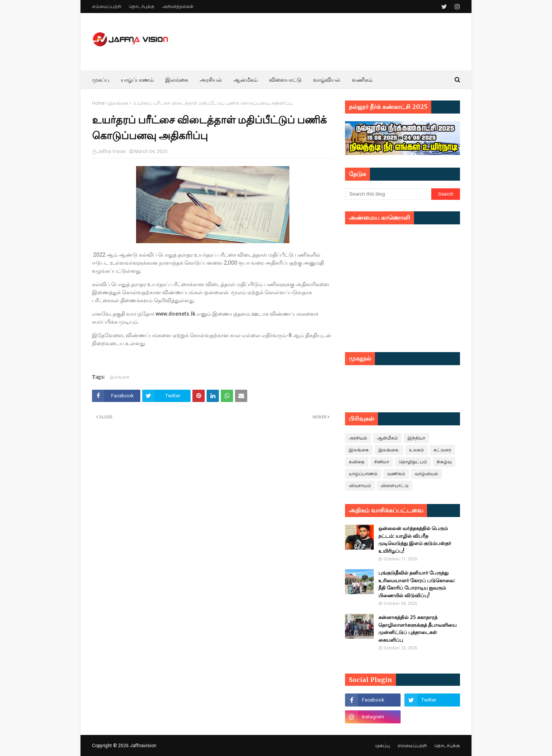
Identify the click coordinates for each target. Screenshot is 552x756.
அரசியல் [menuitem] (211, 80)
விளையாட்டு (395, 485)
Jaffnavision (143, 745)
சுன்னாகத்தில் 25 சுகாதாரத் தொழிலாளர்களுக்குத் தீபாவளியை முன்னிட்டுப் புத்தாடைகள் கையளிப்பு (417, 628)
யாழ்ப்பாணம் (363, 473)
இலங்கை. (388, 450)
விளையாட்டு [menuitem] (285, 80)
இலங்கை (118, 103)
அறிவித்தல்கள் (178, 6)
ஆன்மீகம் (387, 438)
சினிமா (381, 461)
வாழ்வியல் (426, 473)
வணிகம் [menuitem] (362, 80)
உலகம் (416, 450)
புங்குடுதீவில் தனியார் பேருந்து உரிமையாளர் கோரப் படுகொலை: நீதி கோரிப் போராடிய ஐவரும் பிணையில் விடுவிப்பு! (416, 584)
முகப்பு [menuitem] (100, 80)
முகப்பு (382, 745)
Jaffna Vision (111, 151)
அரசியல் (358, 438)
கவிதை (357, 461)
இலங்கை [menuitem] (176, 80)
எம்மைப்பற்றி (106, 6)
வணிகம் (396, 473)
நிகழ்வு (444, 461)
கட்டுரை (442, 450)
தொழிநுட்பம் (413, 461)
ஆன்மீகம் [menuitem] (245, 80)
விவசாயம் (360, 485)
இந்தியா (416, 438)
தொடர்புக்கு (141, 6)
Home (98, 103)
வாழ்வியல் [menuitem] (326, 80)
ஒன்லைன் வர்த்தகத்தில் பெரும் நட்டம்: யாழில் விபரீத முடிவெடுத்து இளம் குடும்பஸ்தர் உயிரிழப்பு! (414, 539)
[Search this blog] (388, 194)
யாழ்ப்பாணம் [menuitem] (137, 80)
